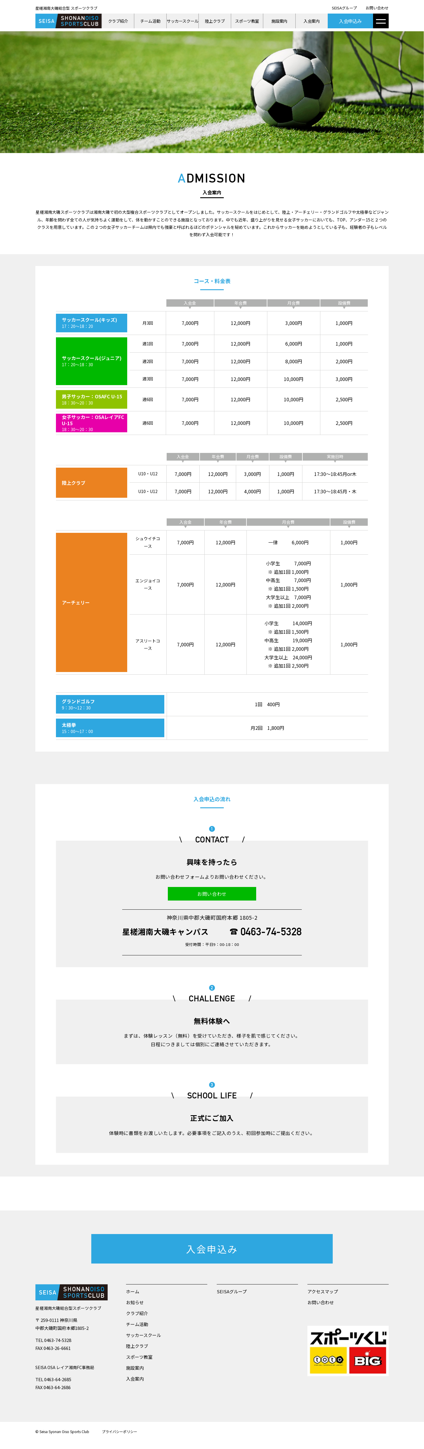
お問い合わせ (377, 8)
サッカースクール (182, 21)
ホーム (132, 1291)
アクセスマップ (322, 1291)
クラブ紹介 (118, 21)
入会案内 (311, 21)
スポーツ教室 (247, 21)
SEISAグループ (344, 8)
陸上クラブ (215, 21)
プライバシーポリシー (119, 1431)
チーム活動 (150, 21)
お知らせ (135, 1302)
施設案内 (279, 21)
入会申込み (350, 20)
